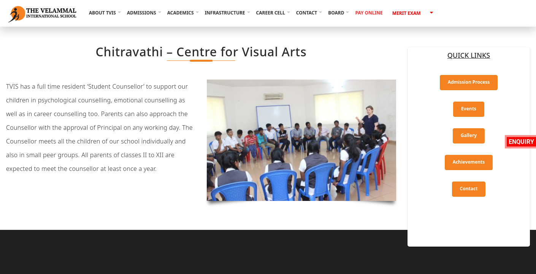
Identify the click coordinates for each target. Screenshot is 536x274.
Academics (180, 13)
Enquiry (521, 141)
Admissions (141, 13)
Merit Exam (406, 13)
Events (468, 108)
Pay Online (368, 13)
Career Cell (270, 13)
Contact (306, 13)
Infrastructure (225, 13)
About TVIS (102, 13)
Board (336, 13)
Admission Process (469, 82)
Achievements (469, 162)
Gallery (469, 135)
